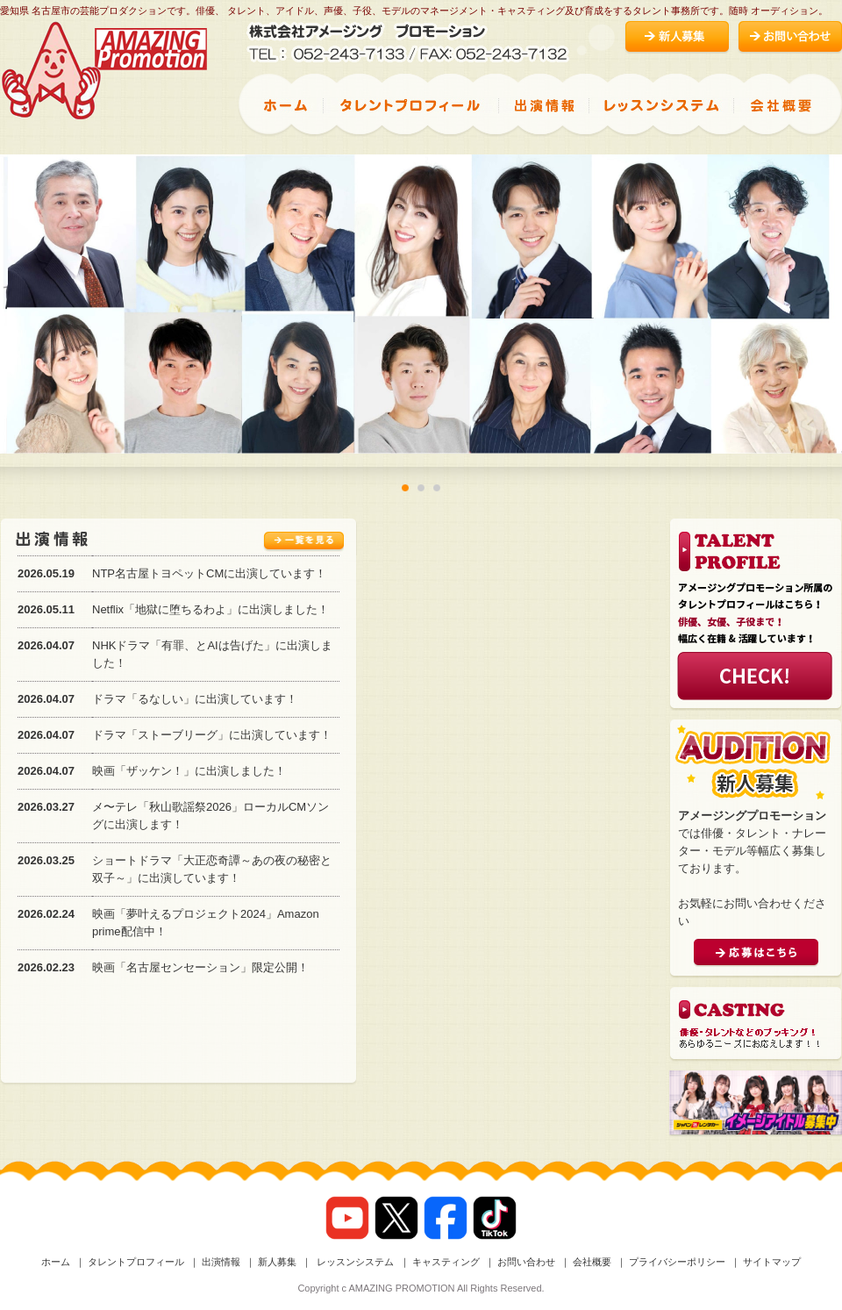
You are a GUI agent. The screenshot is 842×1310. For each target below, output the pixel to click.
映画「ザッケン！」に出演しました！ (189, 770)
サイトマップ (772, 1261)
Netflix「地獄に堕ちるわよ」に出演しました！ (210, 609)
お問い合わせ (526, 1261)
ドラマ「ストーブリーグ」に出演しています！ (212, 734)
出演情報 (221, 1261)
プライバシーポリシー (677, 1261)
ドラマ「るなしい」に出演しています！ (194, 698)
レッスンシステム (354, 1261)
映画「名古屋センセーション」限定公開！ (200, 967)
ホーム (55, 1261)
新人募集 (277, 1261)
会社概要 (592, 1261)
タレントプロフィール (136, 1261)
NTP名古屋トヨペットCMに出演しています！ (209, 573)
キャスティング (446, 1261)
